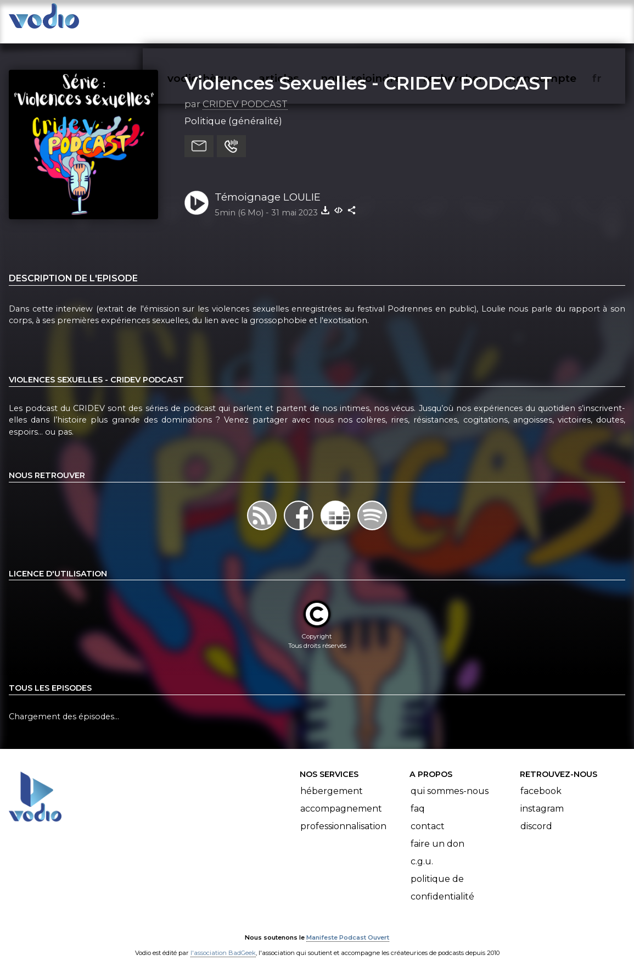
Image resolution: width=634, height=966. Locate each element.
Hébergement (331, 780)
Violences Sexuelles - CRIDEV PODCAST (368, 72)
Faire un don (437, 833)
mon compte (558, 19)
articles (303, 19)
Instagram (542, 797)
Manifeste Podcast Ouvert (347, 926)
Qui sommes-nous (450, 780)
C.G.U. (422, 850)
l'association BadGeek (223, 942)
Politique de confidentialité (442, 877)
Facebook (541, 780)
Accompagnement (341, 797)
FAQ (418, 797)
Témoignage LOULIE (268, 186)
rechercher (472, 19)
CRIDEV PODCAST (245, 92)
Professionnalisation (343, 815)
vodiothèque (229, 19)
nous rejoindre (383, 19)
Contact (428, 815)
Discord (536, 815)
